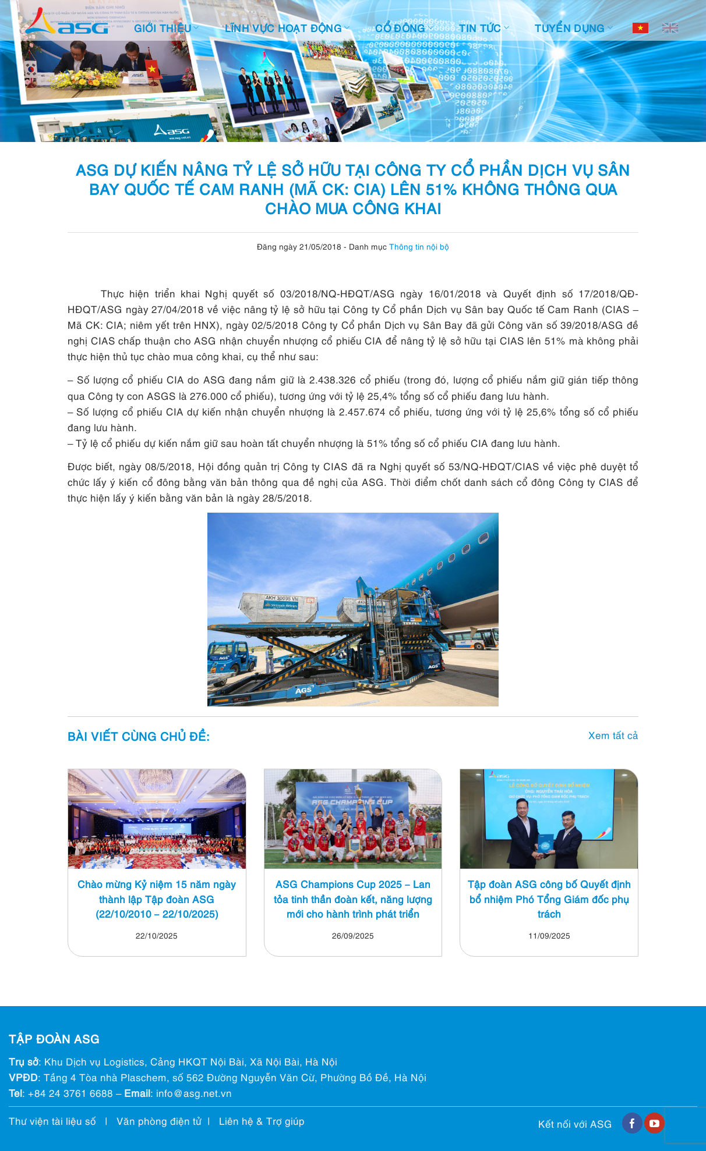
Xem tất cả (613, 734)
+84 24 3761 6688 (70, 1092)
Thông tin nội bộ (419, 245)
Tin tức (484, 27)
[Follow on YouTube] (654, 1123)
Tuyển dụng (574, 27)
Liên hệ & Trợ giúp (262, 1120)
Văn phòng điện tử (159, 1120)
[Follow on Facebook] (632, 1123)
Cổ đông (404, 27)
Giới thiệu (166, 27)
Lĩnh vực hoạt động (287, 27)
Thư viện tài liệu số (52, 1120)
